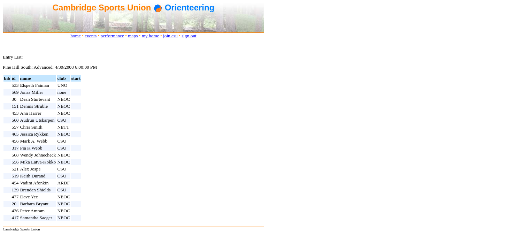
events (91, 35)
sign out (189, 35)
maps (133, 35)
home (75, 35)
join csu (170, 35)
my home (150, 35)
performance (112, 35)
